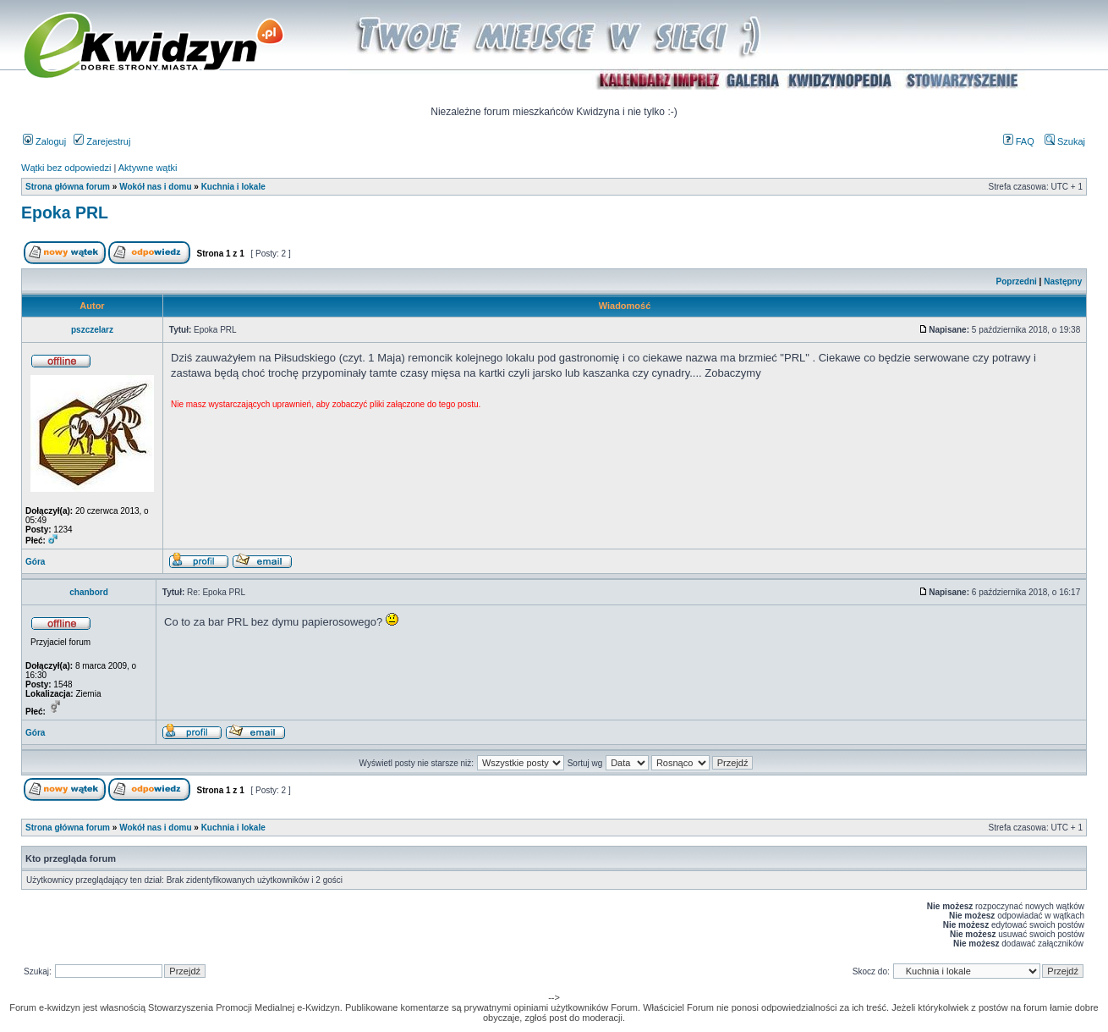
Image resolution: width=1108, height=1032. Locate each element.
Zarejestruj (102, 141)
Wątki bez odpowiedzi (66, 168)
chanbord (88, 592)
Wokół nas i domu (155, 186)
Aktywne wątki (148, 168)
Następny (1063, 281)
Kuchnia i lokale (233, 186)
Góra (35, 561)
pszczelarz (92, 329)
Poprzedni (1016, 281)
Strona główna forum (67, 186)
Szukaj (1065, 141)
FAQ (1018, 141)
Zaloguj (44, 141)
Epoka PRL (64, 212)
